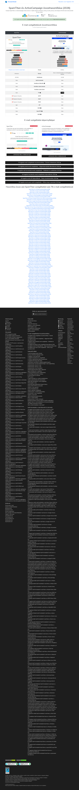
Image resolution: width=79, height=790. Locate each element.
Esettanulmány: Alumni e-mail (34, 365)
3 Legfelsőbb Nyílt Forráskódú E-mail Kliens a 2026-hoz (42, 538)
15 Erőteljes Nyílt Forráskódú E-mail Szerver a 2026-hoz (40, 525)
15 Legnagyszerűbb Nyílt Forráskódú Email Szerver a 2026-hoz (42, 721)
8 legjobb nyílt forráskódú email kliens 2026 (40, 411)
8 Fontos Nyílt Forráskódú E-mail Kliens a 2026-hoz (41, 594)
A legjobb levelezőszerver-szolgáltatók (36, 357)
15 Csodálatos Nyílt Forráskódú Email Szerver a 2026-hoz (42, 717)
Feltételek (60, 338)
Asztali (7, 326)
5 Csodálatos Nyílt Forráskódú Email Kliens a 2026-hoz (42, 719)
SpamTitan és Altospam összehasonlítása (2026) (39, 196)
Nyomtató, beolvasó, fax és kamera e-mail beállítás (14, 340)
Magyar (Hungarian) (69, 335)
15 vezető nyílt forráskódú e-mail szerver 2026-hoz (42, 427)
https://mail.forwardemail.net (59, 19)
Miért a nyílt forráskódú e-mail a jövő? (36, 405)
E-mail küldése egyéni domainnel (12, 335)
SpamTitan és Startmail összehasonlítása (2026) (39, 288)
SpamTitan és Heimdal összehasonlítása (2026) (39, 233)
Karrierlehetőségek (62, 347)
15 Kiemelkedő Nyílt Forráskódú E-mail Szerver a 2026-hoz (42, 563)
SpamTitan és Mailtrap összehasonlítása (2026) (39, 255)
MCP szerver (30, 377)
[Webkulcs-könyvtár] (40, 114)
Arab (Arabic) (70, 320)
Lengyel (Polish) (70, 348)
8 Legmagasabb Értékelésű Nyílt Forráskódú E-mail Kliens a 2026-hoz (41, 556)
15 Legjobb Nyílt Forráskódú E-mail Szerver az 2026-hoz (42, 601)
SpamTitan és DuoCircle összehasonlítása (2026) (39, 216)
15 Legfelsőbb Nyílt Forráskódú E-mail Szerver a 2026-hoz (41, 535)
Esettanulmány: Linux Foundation (35, 368)
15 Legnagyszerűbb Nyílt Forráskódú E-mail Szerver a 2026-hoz (41, 581)
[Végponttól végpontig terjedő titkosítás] (40, 108)
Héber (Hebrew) (70, 333)
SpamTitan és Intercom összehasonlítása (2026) (39, 241)
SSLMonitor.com (8, 521)
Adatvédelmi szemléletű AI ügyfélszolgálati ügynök (39, 362)
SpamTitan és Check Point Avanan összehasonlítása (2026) (39, 205)
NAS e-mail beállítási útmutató (12, 338)
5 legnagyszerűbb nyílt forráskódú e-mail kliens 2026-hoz (41, 453)
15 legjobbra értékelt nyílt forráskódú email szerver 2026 (42, 415)
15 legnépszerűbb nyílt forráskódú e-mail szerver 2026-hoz (42, 479)
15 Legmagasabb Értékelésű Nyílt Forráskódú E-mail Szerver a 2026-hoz (41, 553)
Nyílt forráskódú (31, 331)
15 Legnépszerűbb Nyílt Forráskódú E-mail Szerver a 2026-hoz (42, 547)
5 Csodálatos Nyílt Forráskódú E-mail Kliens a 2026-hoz (41, 578)
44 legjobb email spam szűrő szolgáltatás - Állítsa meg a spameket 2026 (39, 182)
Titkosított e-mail (62, 1)
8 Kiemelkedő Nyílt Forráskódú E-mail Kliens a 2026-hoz (41, 564)
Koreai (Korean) (70, 344)
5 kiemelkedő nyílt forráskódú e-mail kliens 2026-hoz (42, 434)
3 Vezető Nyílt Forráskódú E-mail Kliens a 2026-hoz (42, 561)
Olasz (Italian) (70, 340)
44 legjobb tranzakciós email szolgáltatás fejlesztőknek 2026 (39, 174)
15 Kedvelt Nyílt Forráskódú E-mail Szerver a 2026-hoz (42, 661)
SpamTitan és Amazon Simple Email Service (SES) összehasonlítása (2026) (39, 198)
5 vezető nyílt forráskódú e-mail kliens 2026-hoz (42, 430)
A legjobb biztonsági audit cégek (35, 360)
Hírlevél (60, 321)
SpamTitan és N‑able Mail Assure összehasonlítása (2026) (39, 266)
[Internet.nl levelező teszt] (16, 61)
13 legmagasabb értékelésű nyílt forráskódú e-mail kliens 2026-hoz (42, 487)
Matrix (60, 325)
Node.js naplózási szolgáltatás (34, 390)
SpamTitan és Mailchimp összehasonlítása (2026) (39, 247)
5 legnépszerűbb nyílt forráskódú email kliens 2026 (40, 419)
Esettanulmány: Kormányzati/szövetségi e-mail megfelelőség (41, 363)
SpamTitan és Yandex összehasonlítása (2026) (39, 297)
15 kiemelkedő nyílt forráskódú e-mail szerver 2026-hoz (42, 432)
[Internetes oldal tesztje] (11, 764)
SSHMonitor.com (9, 520)
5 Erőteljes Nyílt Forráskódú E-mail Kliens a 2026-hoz (41, 670)
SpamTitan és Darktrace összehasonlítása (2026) (39, 213)
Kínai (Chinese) (70, 322)
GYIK (73, 1)
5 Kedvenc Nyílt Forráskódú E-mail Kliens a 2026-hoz (42, 516)
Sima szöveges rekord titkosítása (13, 512)
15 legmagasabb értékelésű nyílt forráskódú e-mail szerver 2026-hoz (41, 473)
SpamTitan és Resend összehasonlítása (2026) (39, 278)
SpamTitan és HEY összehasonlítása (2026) (39, 232)
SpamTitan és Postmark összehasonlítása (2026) (39, 273)
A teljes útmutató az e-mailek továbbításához (38, 378)
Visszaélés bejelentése (60, 343)
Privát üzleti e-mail (9, 505)
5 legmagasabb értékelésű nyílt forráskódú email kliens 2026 (41, 425)
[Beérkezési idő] (40, 93)
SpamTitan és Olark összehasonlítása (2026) (39, 269)
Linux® (7, 325)
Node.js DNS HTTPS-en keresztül (35, 386)
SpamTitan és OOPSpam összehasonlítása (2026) (40, 267)
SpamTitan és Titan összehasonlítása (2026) (39, 289)
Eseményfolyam (61, 332)
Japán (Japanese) (69, 342)
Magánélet (68, 1)
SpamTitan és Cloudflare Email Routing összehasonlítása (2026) (39, 208)
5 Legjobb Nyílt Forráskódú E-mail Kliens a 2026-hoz (41, 681)
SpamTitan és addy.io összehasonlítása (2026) (39, 301)
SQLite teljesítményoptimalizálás (35, 396)
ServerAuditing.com (9, 518)
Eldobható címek (9, 509)
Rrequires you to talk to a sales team (17, 70)
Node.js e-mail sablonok (33, 387)
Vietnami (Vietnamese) (70, 363)
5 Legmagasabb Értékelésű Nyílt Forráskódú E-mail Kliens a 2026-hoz (41, 699)
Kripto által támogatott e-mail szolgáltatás (37, 381)
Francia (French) (70, 329)
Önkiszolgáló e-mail (32, 326)
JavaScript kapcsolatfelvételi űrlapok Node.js (37, 384)
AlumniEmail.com (9, 515)
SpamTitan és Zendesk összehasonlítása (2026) (39, 298)
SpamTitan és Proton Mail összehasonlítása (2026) (39, 276)
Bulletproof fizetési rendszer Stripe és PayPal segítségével (40, 400)
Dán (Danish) (69, 324)
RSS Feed (61, 328)
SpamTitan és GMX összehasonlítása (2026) (39, 224)
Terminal (8, 329)
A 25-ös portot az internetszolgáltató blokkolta (15, 501)
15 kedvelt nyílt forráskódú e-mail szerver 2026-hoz (42, 455)
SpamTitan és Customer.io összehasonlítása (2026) (39, 211)
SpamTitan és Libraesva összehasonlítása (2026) (39, 244)
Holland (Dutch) (70, 326)
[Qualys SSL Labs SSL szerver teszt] (17, 64)
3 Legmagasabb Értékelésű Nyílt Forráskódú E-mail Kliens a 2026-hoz (41, 687)
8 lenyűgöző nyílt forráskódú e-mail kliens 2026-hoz (41, 505)
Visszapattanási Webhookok (34, 328)
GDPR (59, 340)
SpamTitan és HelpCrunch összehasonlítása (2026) (39, 236)
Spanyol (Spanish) (69, 354)
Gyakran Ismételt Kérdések (39, 314)
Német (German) (69, 332)
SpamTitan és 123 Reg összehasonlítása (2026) (39, 189)
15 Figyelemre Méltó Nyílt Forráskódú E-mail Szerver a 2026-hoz (42, 569)
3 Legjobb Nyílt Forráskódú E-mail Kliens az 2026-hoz (42, 602)
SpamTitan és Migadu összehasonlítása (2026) (39, 261)
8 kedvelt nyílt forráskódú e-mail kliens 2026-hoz (41, 456)
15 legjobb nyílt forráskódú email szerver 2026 (40, 409)
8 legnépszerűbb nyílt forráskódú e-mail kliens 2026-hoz (42, 481)
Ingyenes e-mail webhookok (34, 325)
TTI (62, 92)
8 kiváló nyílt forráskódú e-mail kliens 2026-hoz (40, 498)
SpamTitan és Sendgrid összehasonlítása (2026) (39, 282)
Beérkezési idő (8, 508)
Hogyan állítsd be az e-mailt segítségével (14, 346)
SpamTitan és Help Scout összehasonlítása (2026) (39, 235)
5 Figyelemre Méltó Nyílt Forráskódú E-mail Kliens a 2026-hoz (42, 714)
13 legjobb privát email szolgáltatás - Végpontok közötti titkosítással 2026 (39, 166)
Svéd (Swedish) (70, 355)
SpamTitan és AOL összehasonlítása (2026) (39, 191)
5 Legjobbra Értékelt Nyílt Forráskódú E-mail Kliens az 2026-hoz (41, 544)
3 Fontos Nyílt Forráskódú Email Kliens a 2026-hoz (42, 734)
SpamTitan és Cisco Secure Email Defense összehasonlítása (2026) (39, 207)
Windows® (7, 322)
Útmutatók (8, 332)
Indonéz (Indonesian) (69, 338)
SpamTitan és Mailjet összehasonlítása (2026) (39, 254)
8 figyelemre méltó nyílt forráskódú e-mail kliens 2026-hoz (42, 502)
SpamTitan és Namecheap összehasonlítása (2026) (39, 264)
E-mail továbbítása (31, 19)
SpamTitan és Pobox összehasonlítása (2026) (39, 270)
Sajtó (59, 346)
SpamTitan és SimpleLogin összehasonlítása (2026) (39, 283)
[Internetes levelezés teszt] (24, 764)
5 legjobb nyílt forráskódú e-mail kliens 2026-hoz (41, 465)
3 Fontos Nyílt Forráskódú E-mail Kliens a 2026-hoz (41, 522)
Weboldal (16, 55)
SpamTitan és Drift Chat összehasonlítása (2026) (39, 214)
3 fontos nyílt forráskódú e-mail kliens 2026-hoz (40, 459)
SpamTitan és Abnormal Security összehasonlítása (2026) (39, 193)
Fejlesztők (30, 319)
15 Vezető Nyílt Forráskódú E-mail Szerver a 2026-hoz (42, 559)
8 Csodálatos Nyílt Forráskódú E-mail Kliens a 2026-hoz (42, 652)
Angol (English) (70, 327)
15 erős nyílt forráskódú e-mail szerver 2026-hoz (40, 461)
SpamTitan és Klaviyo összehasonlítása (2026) (39, 242)
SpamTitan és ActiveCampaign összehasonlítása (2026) (39, 195)
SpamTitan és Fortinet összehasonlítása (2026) (39, 221)
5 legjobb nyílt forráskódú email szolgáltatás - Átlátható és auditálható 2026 (39, 170)
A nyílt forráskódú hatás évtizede (35, 353)
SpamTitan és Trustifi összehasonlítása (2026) (39, 291)
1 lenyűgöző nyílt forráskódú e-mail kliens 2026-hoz (42, 448)
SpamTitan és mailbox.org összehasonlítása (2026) (39, 303)
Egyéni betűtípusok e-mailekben (35, 371)
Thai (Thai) (69, 357)
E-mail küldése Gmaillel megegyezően (13, 337)
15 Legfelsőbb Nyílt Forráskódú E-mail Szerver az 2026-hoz (41, 605)
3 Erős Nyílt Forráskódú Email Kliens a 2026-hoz (41, 737)
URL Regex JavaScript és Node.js (35, 403)
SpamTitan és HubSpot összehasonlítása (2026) (39, 238)
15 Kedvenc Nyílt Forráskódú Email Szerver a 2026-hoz (42, 727)
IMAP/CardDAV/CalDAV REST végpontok (37, 369)
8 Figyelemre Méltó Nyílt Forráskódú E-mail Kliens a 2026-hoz (41, 572)
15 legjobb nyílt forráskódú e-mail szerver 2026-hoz (42, 464)
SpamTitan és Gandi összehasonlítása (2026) (39, 226)
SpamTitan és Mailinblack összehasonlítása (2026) (39, 252)
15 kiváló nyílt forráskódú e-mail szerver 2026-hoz (41, 436)
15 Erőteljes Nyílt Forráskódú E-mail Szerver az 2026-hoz (41, 596)
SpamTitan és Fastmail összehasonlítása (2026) (39, 220)
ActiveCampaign (62, 36)
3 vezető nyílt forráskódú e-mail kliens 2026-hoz (40, 490)
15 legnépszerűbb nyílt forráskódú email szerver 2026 (41, 418)
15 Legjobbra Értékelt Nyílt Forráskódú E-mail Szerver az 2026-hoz (42, 541)
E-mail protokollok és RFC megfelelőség (36, 372)
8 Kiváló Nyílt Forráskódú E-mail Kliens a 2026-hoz (41, 567)
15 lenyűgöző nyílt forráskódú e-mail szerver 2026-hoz (42, 445)
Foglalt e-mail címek (9, 514)
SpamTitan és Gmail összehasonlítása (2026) (39, 229)
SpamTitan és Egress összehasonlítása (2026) (39, 217)
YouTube (60, 326)
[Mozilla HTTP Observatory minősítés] (17, 62)
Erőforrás (7, 503)
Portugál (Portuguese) (69, 350)
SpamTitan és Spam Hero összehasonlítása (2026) (39, 285)
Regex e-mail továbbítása (33, 329)
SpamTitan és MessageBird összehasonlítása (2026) (39, 258)
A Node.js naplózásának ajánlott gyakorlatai (37, 359)
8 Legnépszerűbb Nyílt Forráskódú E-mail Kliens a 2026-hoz (41, 550)
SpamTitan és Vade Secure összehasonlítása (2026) (39, 294)
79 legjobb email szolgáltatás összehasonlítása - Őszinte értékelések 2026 (39, 162)
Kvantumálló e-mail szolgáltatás (35, 393)
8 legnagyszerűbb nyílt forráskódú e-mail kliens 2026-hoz (41, 510)
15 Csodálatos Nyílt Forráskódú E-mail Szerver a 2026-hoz (42, 575)
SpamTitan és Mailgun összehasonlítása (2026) (39, 251)
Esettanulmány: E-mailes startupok (35, 399)
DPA (59, 341)
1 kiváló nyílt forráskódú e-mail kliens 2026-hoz (41, 437)
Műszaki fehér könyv (32, 321)
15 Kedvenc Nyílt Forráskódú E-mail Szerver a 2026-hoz (41, 513)
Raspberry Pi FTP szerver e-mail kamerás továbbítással (14, 343)
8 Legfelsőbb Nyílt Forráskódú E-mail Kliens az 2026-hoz (42, 608)
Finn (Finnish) (70, 328)
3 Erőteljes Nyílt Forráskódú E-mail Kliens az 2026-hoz (42, 599)
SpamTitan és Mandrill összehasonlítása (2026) (39, 257)
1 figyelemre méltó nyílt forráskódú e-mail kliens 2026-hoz (41, 442)
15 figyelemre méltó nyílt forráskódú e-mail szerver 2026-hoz (41, 439)
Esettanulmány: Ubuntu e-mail (34, 366)
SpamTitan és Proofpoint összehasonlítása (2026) (39, 275)
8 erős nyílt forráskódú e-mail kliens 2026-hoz (40, 462)
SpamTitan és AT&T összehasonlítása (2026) (39, 192)
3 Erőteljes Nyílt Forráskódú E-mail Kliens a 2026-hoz (42, 528)
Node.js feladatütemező (33, 388)
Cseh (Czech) (69, 323)
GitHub (60, 322)
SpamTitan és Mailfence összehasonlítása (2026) (39, 250)
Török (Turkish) (70, 358)
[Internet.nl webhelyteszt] (16, 59)
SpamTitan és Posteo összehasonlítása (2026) (39, 272)
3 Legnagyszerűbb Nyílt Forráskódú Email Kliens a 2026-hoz (41, 724)
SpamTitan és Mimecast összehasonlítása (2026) (39, 263)
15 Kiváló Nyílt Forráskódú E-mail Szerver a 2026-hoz (42, 566)
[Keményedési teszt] (17, 57)
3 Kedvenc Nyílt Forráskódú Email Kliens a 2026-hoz (42, 729)
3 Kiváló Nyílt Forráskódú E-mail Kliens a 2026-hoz (42, 709)
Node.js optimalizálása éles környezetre (36, 380)
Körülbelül (60, 334)
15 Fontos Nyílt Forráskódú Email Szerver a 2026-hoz (42, 732)
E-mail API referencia (32, 324)
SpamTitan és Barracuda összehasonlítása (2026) (39, 202)
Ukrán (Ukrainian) (69, 360)
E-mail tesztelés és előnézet (34, 375)
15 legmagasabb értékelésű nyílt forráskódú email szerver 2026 (42, 422)
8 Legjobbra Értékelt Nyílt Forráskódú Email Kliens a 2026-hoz (42, 754)
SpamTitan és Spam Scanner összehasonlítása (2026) (39, 286)
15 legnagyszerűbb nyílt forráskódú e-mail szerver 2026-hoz (42, 450)
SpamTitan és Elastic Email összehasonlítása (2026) (39, 219)
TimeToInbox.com (9, 517)
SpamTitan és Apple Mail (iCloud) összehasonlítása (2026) (39, 201)
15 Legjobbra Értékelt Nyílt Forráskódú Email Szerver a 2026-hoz (40, 751)
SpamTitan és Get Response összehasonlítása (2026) (39, 227)
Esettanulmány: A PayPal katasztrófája (36, 391)
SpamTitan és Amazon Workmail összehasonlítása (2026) (39, 199)
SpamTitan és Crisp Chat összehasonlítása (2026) (39, 210)
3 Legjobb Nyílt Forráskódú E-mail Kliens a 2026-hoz (42, 533)
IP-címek (30, 322)
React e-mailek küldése (33, 397)
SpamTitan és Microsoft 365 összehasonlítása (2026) (39, 260)
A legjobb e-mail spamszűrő (34, 356)
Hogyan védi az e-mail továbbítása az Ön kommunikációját (40, 402)
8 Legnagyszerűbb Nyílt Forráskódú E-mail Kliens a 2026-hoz (42, 584)
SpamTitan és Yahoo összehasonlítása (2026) (40, 295)
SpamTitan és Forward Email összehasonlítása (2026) (39, 223)
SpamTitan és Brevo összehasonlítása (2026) (39, 204)
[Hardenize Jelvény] (7, 770)
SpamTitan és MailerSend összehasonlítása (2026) (39, 248)
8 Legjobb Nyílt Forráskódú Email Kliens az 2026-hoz (42, 742)
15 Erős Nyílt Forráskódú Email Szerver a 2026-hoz (42, 735)
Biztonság (60, 335)
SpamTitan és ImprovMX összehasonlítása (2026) (39, 239)
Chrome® (8, 328)
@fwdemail (61, 324)
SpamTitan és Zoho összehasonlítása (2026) (39, 300)
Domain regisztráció (9, 511)
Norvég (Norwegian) (69, 346)
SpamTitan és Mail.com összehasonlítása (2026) (39, 245)
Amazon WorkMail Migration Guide (35, 355)
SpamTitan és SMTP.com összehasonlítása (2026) (40, 279)
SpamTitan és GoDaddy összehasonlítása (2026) (39, 230)
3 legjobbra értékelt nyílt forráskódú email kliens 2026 (42, 417)
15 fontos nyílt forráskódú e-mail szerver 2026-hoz (41, 458)
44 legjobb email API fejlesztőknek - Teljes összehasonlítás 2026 (39, 178)
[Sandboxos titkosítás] (44, 83)
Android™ (8, 324)
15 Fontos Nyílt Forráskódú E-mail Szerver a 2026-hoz (42, 519)
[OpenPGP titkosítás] (41, 111)
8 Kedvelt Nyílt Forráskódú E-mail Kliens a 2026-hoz (42, 663)
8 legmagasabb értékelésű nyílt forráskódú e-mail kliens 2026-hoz (42, 476)
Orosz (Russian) (70, 351)
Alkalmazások (9, 319)
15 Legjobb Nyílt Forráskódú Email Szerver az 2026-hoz (41, 739)
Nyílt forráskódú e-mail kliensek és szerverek (40, 407)
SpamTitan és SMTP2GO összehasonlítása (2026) (39, 281)
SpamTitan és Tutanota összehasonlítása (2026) (39, 292)
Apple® (7, 321)
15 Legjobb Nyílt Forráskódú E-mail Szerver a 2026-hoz (42, 531)
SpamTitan (16, 37)
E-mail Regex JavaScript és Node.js (35, 374)
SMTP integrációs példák (10, 334)
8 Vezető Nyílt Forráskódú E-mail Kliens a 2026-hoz (42, 631)
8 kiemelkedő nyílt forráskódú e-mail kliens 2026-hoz (42, 495)
